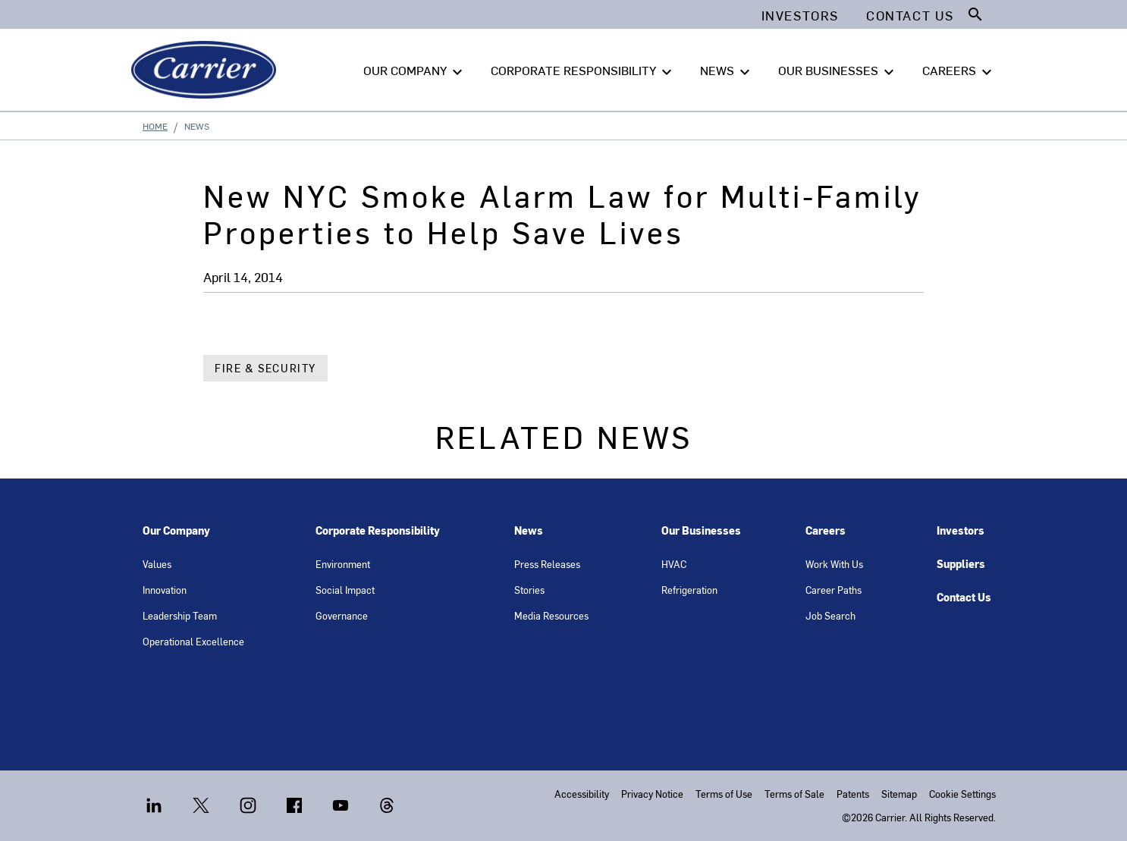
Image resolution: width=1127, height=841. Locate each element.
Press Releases (547, 563)
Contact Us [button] (910, 15)
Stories (529, 589)
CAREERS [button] (959, 70)
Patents (853, 793)
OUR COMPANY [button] (414, 70)
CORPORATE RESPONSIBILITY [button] (583, 70)
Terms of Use (723, 793)
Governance (341, 615)
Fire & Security (265, 368)
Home (155, 126)
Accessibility (581, 793)
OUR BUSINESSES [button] (838, 70)
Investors (960, 530)
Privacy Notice (652, 793)
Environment (342, 563)
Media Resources (551, 615)
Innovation (165, 589)
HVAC (673, 563)
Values (157, 563)
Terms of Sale (794, 793)
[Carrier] (206, 70)
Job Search (830, 615)
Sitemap (899, 793)
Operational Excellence (193, 641)
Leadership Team (180, 615)
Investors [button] (800, 15)
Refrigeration (689, 589)
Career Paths (833, 589)
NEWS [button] (727, 70)
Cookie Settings (962, 793)
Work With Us (834, 563)
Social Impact (345, 589)
